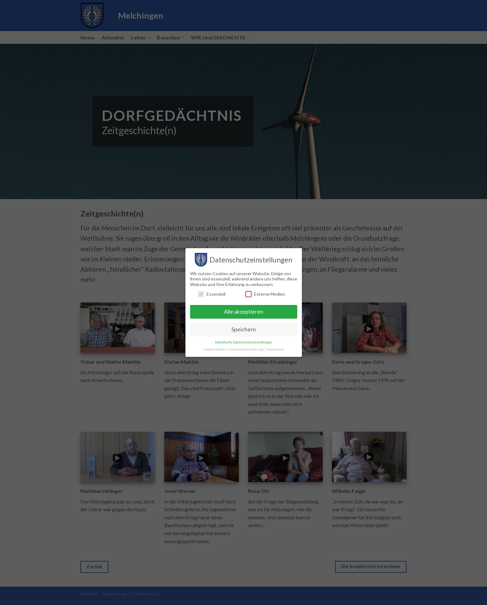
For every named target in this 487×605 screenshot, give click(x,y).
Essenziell (211, 294)
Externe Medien (265, 294)
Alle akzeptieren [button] (243, 311)
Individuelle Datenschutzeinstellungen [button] (243, 342)
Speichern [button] (243, 329)
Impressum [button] (275, 349)
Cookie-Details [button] (215, 349)
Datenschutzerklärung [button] (246, 349)
